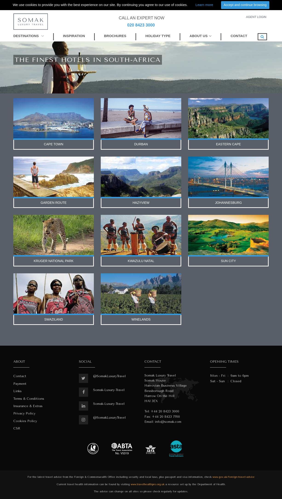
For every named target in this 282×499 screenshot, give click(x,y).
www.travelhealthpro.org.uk (147, 484)
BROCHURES (115, 36)
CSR (16, 428)
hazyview (140, 202)
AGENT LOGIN (256, 17)
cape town (53, 144)
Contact (19, 376)
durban (141, 144)
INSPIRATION (74, 36)
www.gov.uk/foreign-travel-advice (234, 477)
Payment (19, 384)
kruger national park (53, 261)
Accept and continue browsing (245, 5)
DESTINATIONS (28, 36)
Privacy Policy (24, 413)
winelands (140, 319)
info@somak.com (168, 422)
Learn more (204, 5)
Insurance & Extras (28, 406)
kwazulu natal (141, 261)
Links (17, 391)
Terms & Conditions (28, 399)
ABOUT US (198, 36)
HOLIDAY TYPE (157, 36)
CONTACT (238, 36)
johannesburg (228, 202)
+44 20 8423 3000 (165, 411)
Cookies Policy (25, 421)
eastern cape (228, 144)
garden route (54, 202)
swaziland (53, 319)
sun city (228, 261)
